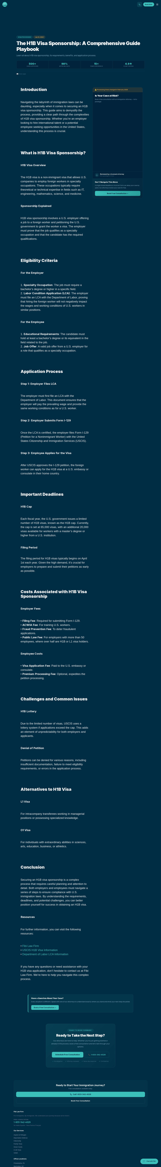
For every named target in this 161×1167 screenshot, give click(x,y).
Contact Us (123, 1129)
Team (105, 18)
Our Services (45, 18)
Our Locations (63, 18)
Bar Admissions (125, 1135)
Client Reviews (125, 1123)
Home (31, 18)
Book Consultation (126, 1132)
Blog (78, 18)
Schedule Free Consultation (67, 1054)
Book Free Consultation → (117, 193)
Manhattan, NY (95, 1123)
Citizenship (64, 1126)
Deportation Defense (67, 1123)
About (116, 18)
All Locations (94, 1135)
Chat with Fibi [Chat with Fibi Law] (149, 1161)
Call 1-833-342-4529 (66, 1101)
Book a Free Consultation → (45, 1007)
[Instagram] (137, 1150)
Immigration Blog (125, 1126)
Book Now (150, 8)
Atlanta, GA (94, 1129)
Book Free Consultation (95, 1101)
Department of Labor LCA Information (45, 954)
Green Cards (65, 1132)
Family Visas (65, 1129)
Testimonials (91, 18)
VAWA (63, 1138)
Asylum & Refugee (67, 1120)
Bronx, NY (93, 1126)
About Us (123, 1120)
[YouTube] (143, 1150)
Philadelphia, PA (95, 1120)
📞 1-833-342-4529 (97, 1055)
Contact (128, 18)
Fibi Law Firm (30, 945)
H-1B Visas (64, 1135)
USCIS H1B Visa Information (40, 950)
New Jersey (94, 1132)
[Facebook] (131, 1150)
